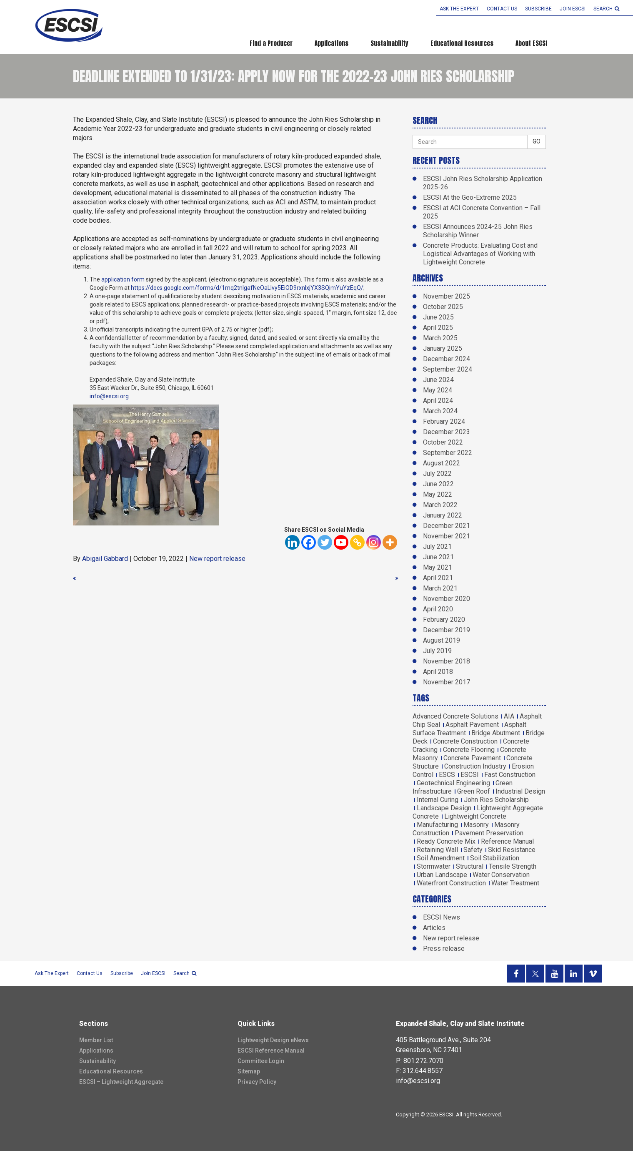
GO (536, 141)
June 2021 (438, 557)
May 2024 (437, 390)
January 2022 (442, 515)
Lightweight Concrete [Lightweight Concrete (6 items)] (475, 816)
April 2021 (438, 578)
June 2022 (438, 484)
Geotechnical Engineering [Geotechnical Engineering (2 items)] (453, 783)
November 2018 (446, 661)
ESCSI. (447, 1114)
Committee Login (261, 1061)
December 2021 (446, 526)
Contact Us (502, 9)
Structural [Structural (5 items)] (469, 866)
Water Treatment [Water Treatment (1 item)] (515, 883)
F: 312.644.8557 (419, 1071)
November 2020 (446, 599)
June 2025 (438, 317)
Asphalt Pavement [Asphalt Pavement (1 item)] (472, 725)
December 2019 (446, 630)
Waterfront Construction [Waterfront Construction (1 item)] (451, 883)
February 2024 (444, 421)
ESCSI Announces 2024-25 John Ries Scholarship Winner (478, 231)
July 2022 (437, 473)
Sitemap (249, 1071)
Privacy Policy (257, 1081)
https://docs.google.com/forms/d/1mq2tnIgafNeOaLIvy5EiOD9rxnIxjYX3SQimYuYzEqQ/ (247, 287)
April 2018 (438, 672)
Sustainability (389, 43)
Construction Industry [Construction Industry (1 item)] (475, 766)
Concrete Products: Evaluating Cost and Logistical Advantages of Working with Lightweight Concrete (480, 253)
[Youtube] (341, 542)
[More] (390, 542)
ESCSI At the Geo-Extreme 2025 (470, 197)
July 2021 (437, 546)
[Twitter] (325, 542)
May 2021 (437, 567)
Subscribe (538, 9)
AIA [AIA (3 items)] (509, 716)
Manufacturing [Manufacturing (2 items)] (437, 825)
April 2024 (438, 401)
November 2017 (446, 682)
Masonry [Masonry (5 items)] (476, 825)
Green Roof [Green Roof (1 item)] (473, 791)
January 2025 (442, 348)
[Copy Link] (357, 542)
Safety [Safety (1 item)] (473, 850)
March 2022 (440, 505)
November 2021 (446, 536)
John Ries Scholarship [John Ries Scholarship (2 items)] (496, 800)
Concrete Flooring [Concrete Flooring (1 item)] (469, 750)
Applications (331, 43)
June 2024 (438, 380)
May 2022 (437, 494)
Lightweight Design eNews (273, 1040)
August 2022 (441, 463)
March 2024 (440, 411)
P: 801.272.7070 (419, 1061)
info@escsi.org (109, 396)
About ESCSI (531, 43)
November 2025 (446, 296)
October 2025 (443, 307)
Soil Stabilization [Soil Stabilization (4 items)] (494, 858)
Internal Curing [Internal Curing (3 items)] (437, 800)
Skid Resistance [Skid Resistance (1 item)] (511, 850)
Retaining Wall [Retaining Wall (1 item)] (437, 850)
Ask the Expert (459, 9)
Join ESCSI (572, 9)
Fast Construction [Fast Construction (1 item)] (509, 775)
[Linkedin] (292, 542)
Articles (434, 928)
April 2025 (438, 328)
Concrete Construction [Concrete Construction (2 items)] (465, 741)
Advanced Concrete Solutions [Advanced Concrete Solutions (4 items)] (455, 716)
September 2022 (447, 453)
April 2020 (438, 609)
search (606, 9)
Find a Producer (271, 43)
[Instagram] (373, 542)
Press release (444, 948)
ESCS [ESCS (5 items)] (447, 775)
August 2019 (441, 640)
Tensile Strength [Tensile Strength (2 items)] (512, 866)
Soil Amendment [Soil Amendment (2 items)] (441, 858)
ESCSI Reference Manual (271, 1050)
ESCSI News (441, 917)
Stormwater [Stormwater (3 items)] (433, 866)
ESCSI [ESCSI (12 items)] (469, 775)
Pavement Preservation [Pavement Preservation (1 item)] (489, 833)
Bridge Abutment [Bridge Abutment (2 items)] (495, 733)
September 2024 (447, 369)
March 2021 (440, 588)
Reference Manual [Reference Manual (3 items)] (507, 841)
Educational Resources (461, 43)
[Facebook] (308, 542)
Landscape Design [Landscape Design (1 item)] (444, 808)
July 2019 (437, 651)
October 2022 (443, 442)
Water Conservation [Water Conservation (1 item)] (501, 875)
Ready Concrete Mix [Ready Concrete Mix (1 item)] (446, 841)
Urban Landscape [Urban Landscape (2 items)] (442, 875)
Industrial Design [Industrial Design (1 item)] (520, 791)
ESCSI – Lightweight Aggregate (121, 1081)
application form (123, 279)
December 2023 (446, 432)
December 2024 (446, 359)
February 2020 (444, 619)
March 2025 (440, 338)
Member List (96, 1040)
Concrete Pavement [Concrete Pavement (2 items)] (472, 758)
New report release (217, 559)
